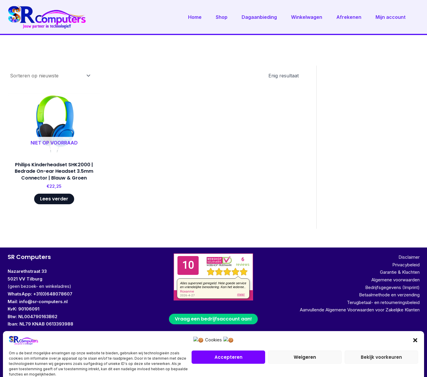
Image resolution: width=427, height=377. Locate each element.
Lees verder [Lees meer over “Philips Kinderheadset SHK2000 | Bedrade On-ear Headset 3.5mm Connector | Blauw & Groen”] (54, 198)
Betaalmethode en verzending (389, 295)
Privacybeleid (406, 265)
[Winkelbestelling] (50, 75)
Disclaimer (409, 257)
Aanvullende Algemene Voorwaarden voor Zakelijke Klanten (360, 310)
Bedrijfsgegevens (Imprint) (392, 287)
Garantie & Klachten (400, 272)
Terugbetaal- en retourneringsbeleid (383, 302)
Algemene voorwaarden (395, 280)
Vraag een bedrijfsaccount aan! (213, 318)
